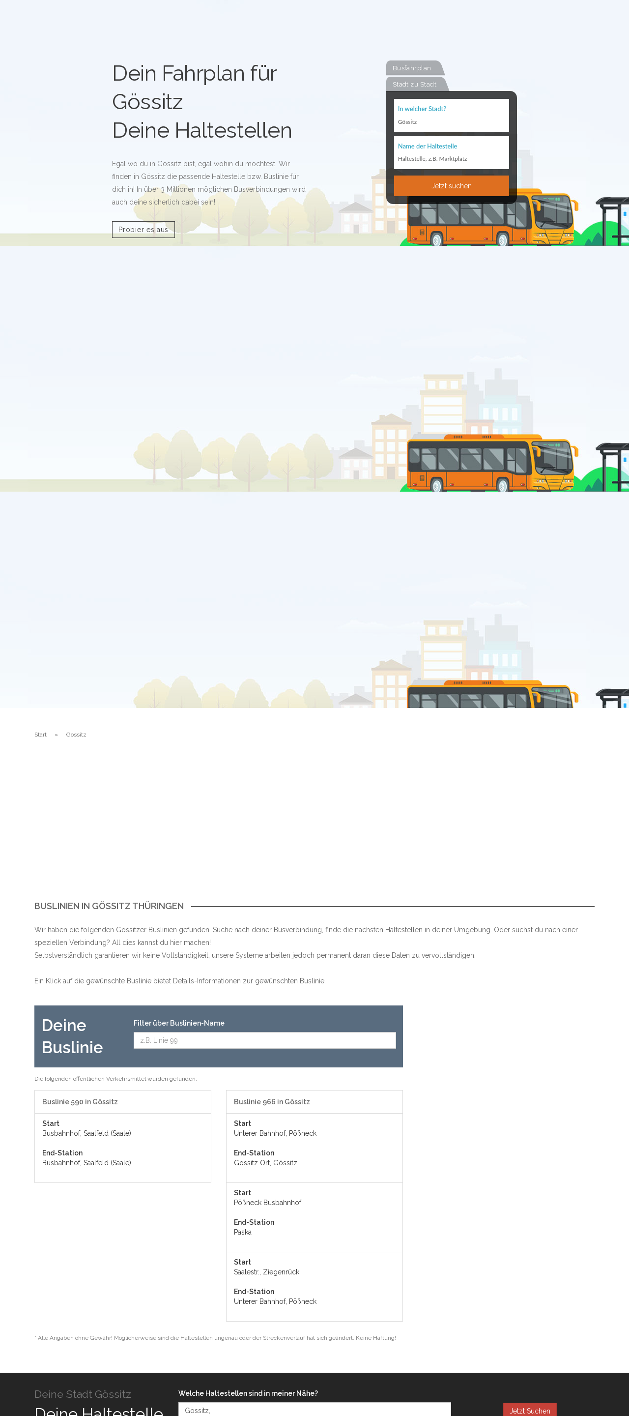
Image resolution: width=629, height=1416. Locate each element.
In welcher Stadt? (422, 109)
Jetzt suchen (451, 186)
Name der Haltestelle (427, 146)
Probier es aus (143, 230)
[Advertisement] (314, 827)
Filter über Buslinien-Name (179, 1023)
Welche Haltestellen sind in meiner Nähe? (248, 1393)
